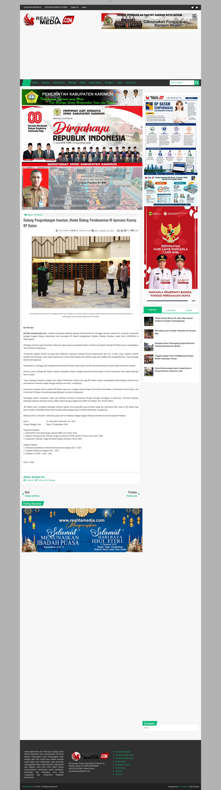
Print (127, 231)
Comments (170, 310)
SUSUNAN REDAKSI (32, 7)
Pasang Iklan (120, 761)
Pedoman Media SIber (124, 755)
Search (196, 82)
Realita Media (27, 787)
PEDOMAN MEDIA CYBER (56, 7)
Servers (118, 771)
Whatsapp (50, 480)
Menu (84, 7)
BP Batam (38, 215)
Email (134, 231)
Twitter (193, 7)
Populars (153, 310)
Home (26, 82)
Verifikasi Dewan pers (124, 758)
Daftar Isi (74, 7)
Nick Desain (184, 787)
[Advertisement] (150, 55)
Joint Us (118, 774)
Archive (189, 310)
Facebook (197, 7)
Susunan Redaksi (122, 752)
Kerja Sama (120, 768)
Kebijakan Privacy (122, 765)
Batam (30, 215)
